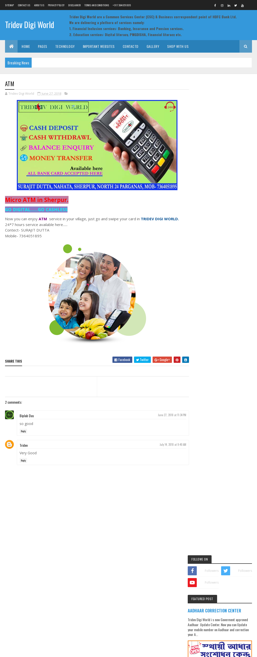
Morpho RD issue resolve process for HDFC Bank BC (231, 248)
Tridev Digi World (29, 24)
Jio (213, 339)
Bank (217, 331)
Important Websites (99, 46)
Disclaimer (74, 5)
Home (26, 46)
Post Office (204, 348)
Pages (42, 46)
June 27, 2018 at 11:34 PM (169, 415)
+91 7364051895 (122, 5)
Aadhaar (203, 331)
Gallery (153, 46)
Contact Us (24, 5)
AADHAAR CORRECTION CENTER (221, 136)
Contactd (131, 46)
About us (39, 5)
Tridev (24, 445)
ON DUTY (224, 266)
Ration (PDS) (225, 348)
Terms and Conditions (96, 5)
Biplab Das (27, 415)
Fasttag (230, 331)
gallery (202, 339)
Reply (23, 431)
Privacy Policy (56, 5)
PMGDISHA (239, 339)
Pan (224, 339)
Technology (65, 46)
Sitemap (9, 5)
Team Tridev (27, 651)
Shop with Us (177, 46)
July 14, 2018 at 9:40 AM (170, 445)
